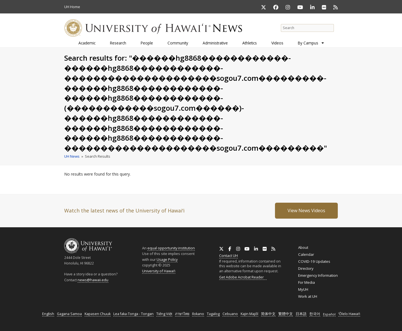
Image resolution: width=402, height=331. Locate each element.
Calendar (306, 254)
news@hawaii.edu (93, 280)
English (48, 313)
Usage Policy (167, 259)
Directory (306, 268)
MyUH (303, 289)
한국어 (314, 313)
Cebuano (230, 313)
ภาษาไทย (182, 313)
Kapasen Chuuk (98, 313)
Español (329, 314)
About (303, 247)
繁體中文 (285, 313)
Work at (307, 296)
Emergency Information (318, 275)
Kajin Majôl (249, 313)
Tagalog (213, 313)
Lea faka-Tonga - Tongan (133, 313)
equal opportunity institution (171, 247)
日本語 (301, 313)
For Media (306, 282)
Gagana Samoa (69, 313)
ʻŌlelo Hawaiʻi (349, 313)
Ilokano (198, 313)
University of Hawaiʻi (158, 270)
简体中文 (268, 313)
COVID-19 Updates (314, 261)
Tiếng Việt (164, 313)
